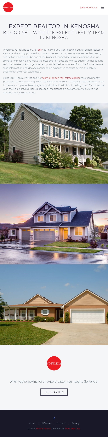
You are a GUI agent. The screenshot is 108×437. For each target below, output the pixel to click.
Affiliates (46, 423)
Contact (61, 423)
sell (40, 49)
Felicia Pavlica (43, 428)
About (32, 423)
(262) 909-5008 (88, 7)
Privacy (75, 423)
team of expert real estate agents (61, 78)
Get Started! (54, 392)
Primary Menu (102, 7)
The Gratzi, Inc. (72, 428)
